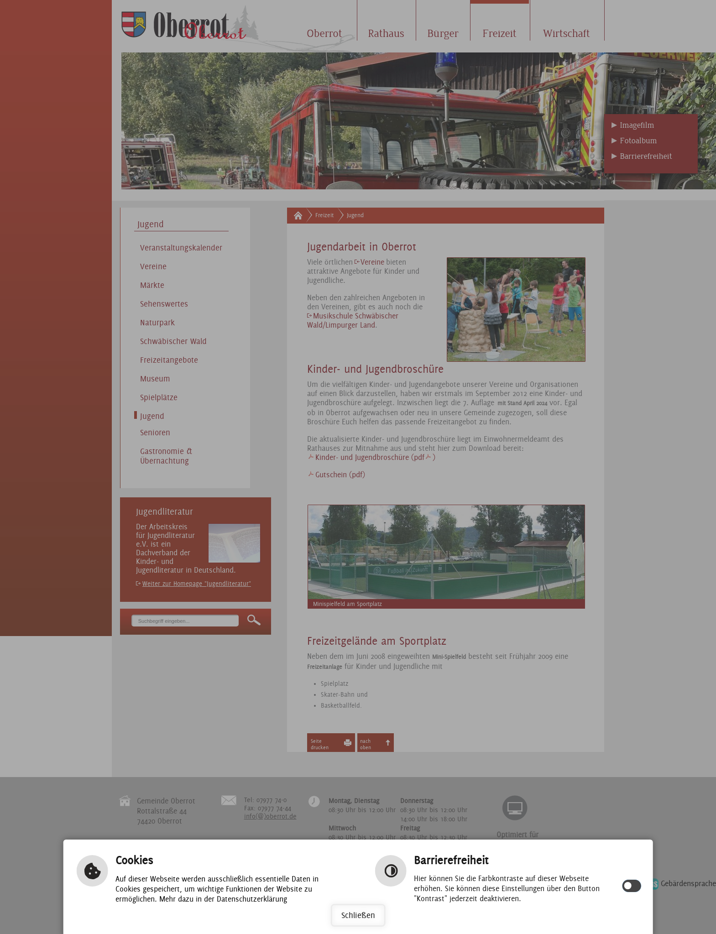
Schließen (358, 915)
